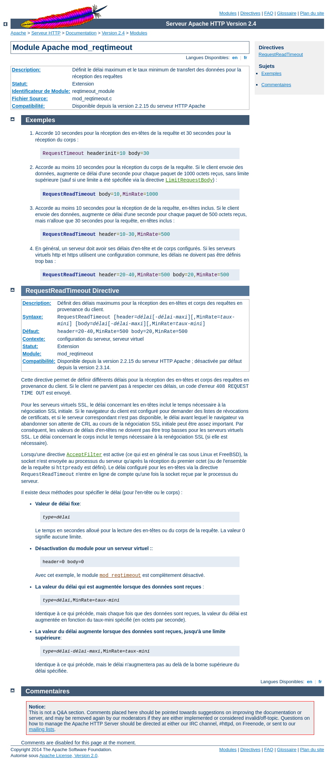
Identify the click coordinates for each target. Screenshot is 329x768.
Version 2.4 (113, 33)
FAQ (268, 13)
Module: (32, 354)
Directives (250, 13)
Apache (18, 33)
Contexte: (34, 339)
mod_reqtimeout (120, 575)
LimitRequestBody (189, 180)
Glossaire (287, 13)
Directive (105, 290)
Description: (26, 70)
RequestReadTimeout (281, 54)
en (235, 57)
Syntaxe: (33, 317)
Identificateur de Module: (41, 91)
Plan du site (312, 13)
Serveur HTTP (46, 33)
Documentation (81, 33)
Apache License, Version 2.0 (68, 755)
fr (246, 57)
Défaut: (31, 331)
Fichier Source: (30, 98)
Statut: (19, 84)
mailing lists (41, 729)
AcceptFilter (84, 455)
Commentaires (276, 84)
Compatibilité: (28, 106)
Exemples (271, 73)
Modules (227, 13)
